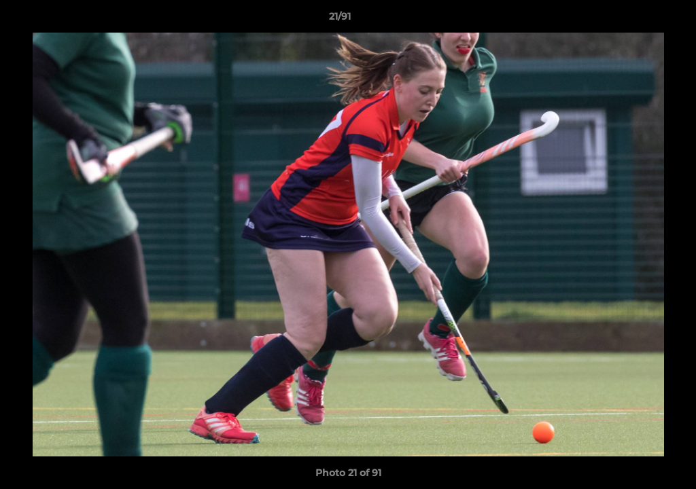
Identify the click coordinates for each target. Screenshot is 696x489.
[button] (639, 20)
